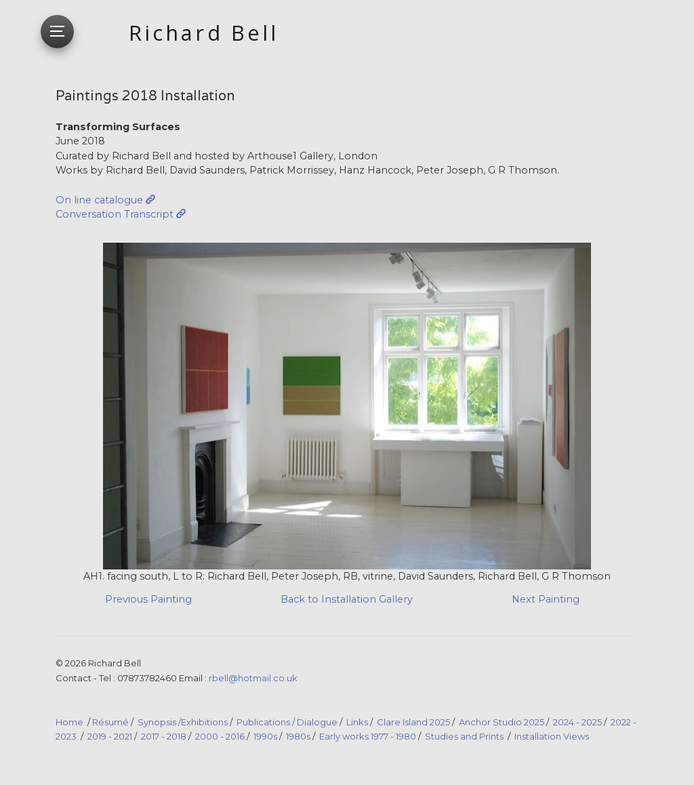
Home (69, 722)
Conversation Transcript (115, 214)
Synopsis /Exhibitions (183, 722)
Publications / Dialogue (287, 722)
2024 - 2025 (577, 722)
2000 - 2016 (220, 736)
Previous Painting (148, 599)
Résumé (110, 722)
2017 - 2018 (163, 736)
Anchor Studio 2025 (501, 722)
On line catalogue (99, 200)
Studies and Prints (464, 736)
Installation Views (551, 736)
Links (357, 722)
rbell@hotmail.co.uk (253, 677)
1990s (265, 736)
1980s (298, 736)
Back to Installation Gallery (347, 599)
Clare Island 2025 (413, 722)
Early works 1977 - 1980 (367, 736)
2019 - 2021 (109, 736)
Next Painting (545, 599)
